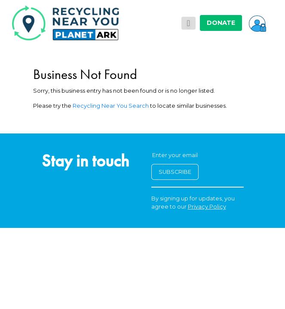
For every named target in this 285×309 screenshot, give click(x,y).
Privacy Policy (207, 206)
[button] (257, 23)
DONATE (221, 23)
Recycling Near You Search (111, 106)
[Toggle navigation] (188, 23)
